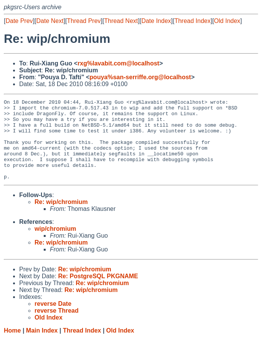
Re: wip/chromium (61, 218)
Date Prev (19, 21)
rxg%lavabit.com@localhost (118, 63)
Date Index (156, 21)
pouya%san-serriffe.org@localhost (140, 77)
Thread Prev (84, 21)
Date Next (49, 21)
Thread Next (121, 21)
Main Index (42, 346)
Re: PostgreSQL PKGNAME (98, 292)
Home (12, 346)
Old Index (227, 21)
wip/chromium (55, 244)
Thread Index (193, 21)
